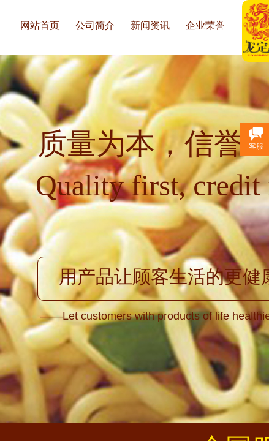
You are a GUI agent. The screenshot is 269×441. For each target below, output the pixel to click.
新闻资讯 (150, 25)
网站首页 (39, 25)
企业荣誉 (205, 25)
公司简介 (95, 25)
